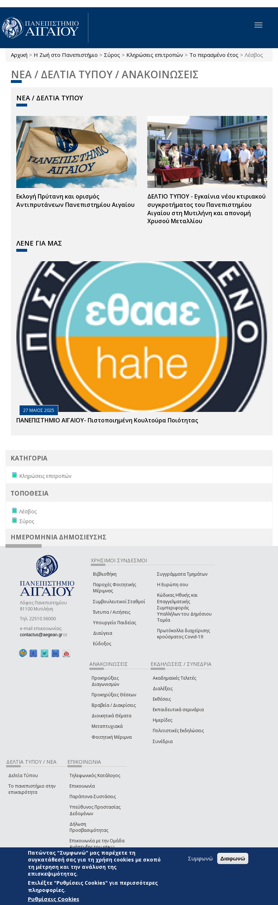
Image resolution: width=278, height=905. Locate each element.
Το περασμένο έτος (214, 54)
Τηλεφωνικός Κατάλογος (95, 775)
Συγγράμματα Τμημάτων (182, 574)
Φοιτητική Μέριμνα (112, 737)
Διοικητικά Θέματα (111, 716)
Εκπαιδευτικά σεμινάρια (178, 709)
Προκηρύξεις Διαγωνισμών (105, 681)
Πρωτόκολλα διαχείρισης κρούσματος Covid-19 (183, 633)
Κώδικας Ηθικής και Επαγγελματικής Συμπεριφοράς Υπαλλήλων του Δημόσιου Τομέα (184, 607)
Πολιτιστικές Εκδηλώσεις (178, 730)
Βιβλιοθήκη (105, 574)
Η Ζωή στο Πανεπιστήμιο (66, 54)
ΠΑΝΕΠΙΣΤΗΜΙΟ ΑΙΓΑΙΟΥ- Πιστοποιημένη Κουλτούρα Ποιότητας (107, 420)
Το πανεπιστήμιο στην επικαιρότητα (31, 789)
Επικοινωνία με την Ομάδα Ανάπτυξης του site (97, 844)
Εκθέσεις (162, 699)
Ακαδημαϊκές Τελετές (174, 678)
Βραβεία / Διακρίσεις (114, 705)
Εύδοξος (102, 644)
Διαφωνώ (232, 858)
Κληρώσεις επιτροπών (154, 54)
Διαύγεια (102, 633)
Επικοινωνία (82, 786)
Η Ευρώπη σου (172, 584)
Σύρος (112, 54)
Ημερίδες (162, 720)
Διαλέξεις (163, 688)
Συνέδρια (163, 741)
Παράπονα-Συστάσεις (93, 796)
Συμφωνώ (200, 858)
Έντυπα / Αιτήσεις (111, 612)
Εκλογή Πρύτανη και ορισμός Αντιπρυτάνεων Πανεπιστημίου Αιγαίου (75, 200)
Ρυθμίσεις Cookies (53, 898)
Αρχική (19, 54)
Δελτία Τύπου (23, 775)
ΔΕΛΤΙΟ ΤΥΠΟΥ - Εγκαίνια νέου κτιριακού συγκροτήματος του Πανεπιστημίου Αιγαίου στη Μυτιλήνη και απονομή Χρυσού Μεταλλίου (206, 208)
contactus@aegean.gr (43, 634)
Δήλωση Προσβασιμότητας (89, 827)
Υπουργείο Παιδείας (114, 623)
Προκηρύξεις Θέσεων (114, 695)
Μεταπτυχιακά (107, 726)
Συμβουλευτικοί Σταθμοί (119, 602)
